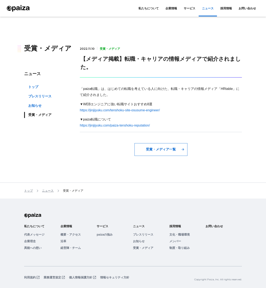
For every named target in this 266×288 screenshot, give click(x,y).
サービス (189, 8)
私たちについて (148, 8)
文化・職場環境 (179, 234)
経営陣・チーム (70, 248)
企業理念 (30, 241)
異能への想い (33, 248)
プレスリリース (40, 96)
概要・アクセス (70, 234)
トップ (33, 87)
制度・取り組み (179, 248)
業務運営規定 (52, 277)
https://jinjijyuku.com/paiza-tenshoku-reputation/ (115, 125)
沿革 (63, 241)
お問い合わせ (247, 8)
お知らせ (35, 105)
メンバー (175, 241)
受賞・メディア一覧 (161, 149)
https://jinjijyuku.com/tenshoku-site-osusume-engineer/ (120, 110)
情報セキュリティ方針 (114, 277)
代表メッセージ (34, 234)
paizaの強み (105, 234)
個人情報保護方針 (80, 277)
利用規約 (30, 277)
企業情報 (171, 8)
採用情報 (226, 8)
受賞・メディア (143, 248)
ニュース (208, 8)
